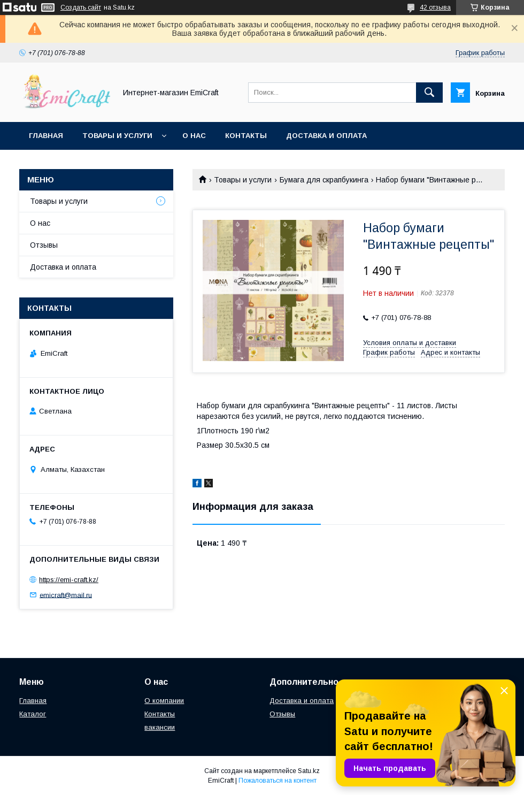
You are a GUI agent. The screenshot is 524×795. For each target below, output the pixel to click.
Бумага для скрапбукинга (324, 179)
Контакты (246, 136)
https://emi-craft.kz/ (68, 580)
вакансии (159, 727)
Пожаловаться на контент (277, 780)
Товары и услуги (117, 136)
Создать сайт (80, 7)
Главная (46, 136)
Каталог (32, 714)
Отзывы (44, 245)
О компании (164, 701)
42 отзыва (435, 7)
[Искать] (429, 92)
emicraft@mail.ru (66, 595)
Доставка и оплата (326, 136)
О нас (194, 136)
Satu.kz (309, 771)
